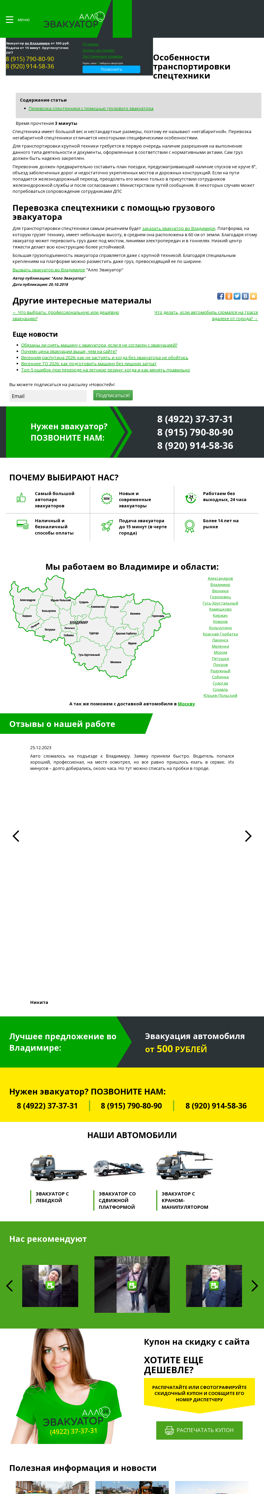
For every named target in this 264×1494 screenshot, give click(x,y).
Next (255, 1034)
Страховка (81, 1390)
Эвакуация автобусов (129, 1380)
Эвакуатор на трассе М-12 (132, 1422)
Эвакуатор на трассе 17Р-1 (132, 1418)
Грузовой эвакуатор (128, 1371)
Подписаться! (113, 377)
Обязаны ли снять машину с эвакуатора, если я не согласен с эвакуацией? (99, 327)
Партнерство (83, 1383)
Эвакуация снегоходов (130, 1405)
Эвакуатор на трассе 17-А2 (132, 1430)
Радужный (220, 652)
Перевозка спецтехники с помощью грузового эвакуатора (91, 90)
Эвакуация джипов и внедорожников (140, 1388)
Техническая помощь (192, 1367)
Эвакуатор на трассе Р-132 (132, 1413)
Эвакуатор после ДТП (129, 1477)
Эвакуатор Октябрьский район (135, 1439)
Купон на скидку (204, 12)
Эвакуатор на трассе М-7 (131, 1409)
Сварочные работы (191, 1401)
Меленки (220, 628)
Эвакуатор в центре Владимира (136, 1456)
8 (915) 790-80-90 (135, 21)
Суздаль (220, 671)
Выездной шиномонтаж (194, 1397)
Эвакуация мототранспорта (133, 1375)
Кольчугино (220, 609)
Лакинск (220, 621)
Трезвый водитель (190, 1389)
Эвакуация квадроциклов (131, 1401)
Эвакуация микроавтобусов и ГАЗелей (140, 1384)
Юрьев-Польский (220, 677)
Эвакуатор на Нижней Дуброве (135, 1460)
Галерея (78, 1376)
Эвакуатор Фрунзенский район (135, 1447)
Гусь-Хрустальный (220, 585)
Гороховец (220, 579)
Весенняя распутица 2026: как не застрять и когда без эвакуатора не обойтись (104, 339)
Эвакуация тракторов (129, 1392)
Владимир (220, 566)
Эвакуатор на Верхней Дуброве (136, 1464)
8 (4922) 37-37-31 (195, 400)
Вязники (220, 572)
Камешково (220, 591)
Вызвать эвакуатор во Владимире (48, 252)
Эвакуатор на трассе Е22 (131, 1434)
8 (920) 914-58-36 (135, 28)
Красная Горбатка (220, 615)
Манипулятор (187, 1393)
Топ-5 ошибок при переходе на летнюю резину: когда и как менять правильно (105, 352)
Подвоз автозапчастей (193, 1406)
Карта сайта (19, 1405)
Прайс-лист (81, 1369)
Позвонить (216, 31)
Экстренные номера (208, 18)
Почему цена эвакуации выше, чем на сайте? (69, 333)
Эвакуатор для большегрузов (134, 1468)
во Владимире (142, 5)
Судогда (220, 665)
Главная (78, 1362)
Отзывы (196, 6)
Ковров (220, 603)
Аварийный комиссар (192, 1371)
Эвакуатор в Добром (128, 1451)
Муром (220, 634)
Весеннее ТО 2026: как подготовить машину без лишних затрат (89, 346)
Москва (225, 1447)
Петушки (220, 640)
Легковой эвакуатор (128, 1367)
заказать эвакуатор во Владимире (178, 210)
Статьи (78, 1397)
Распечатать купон (199, 1178)
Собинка (220, 659)
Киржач (220, 597)
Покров (220, 646)
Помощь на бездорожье (194, 1384)
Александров (220, 560)
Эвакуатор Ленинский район (134, 1443)
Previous (10, 1280)
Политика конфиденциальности (36, 1400)
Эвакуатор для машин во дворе (136, 1472)
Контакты (80, 1404)
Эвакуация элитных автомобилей (137, 1396)
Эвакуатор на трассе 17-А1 (132, 1426)
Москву (186, 686)
